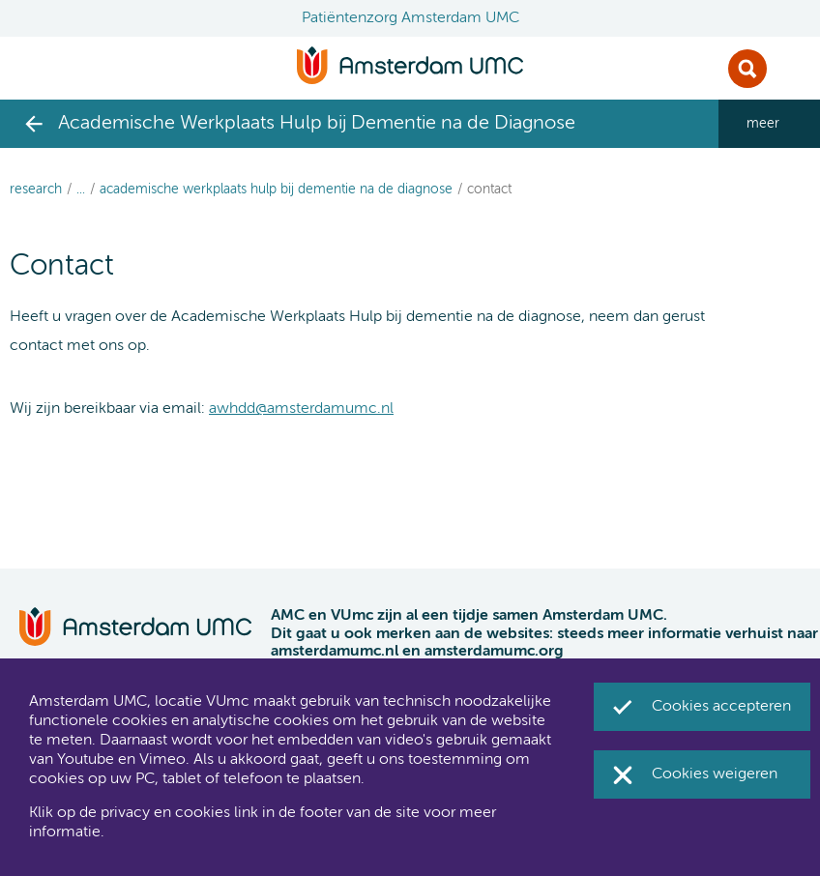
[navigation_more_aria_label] (769, 124)
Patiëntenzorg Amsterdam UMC (410, 18)
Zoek (747, 68)
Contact (489, 189)
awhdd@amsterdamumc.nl (301, 409)
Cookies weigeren (714, 774)
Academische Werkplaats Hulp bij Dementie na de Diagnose (276, 189)
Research (36, 189)
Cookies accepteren (721, 707)
